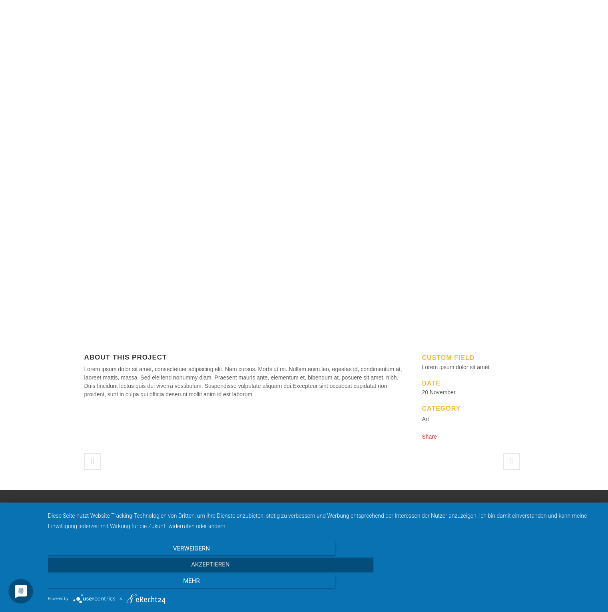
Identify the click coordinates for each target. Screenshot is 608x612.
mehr (517, 583)
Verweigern (130, 583)
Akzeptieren (324, 583)
